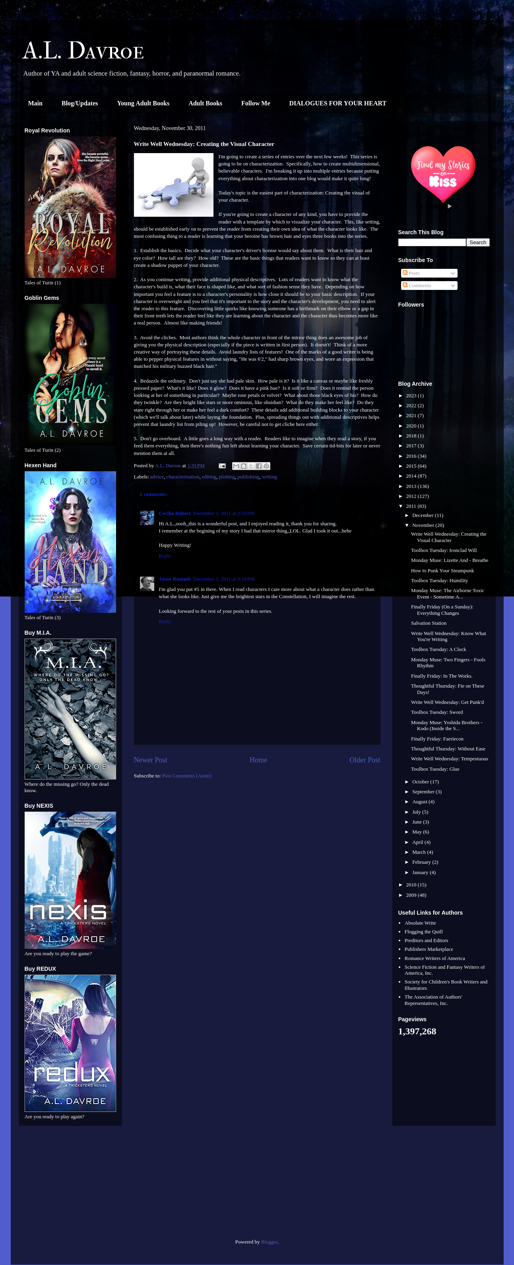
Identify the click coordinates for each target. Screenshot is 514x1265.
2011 (412, 506)
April (418, 842)
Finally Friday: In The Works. (442, 676)
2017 (412, 446)
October (421, 782)
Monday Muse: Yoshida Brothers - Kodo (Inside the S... (446, 725)
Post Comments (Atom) (186, 776)
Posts (411, 273)
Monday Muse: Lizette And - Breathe (450, 560)
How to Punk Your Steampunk (442, 570)
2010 (412, 885)
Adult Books (205, 103)
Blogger (269, 1242)
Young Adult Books (143, 103)
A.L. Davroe (83, 51)
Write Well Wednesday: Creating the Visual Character (449, 537)
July (417, 812)
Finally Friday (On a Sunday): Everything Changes (442, 610)
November (423, 525)
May (417, 832)
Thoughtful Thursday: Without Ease (448, 749)
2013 (412, 486)
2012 (412, 496)
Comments (417, 285)
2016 (412, 456)
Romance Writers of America (435, 958)
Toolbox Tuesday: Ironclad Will (444, 550)
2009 (412, 895)
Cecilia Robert (175, 513)
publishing (249, 477)
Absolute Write (420, 923)
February (422, 862)
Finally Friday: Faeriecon (437, 739)
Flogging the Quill (424, 932)
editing (209, 477)
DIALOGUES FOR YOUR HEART (338, 103)
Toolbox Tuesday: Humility (439, 580)
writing (269, 477)
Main (35, 103)
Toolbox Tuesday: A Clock (438, 649)
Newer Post (150, 760)
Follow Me (255, 103)
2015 (412, 466)
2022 (412, 405)
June (417, 822)
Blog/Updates (80, 103)
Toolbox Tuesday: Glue (435, 769)
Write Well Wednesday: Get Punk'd (447, 702)
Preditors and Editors (426, 940)
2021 (412, 415)
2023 (412, 395)
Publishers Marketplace (429, 949)
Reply (165, 556)
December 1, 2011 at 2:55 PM (224, 513)
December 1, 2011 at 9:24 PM (224, 579)
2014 (412, 476)
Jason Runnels (175, 579)
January (421, 872)
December (423, 515)
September (424, 792)
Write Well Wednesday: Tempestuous (449, 759)
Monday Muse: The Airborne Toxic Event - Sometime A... (447, 593)
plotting (227, 477)
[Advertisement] (70, 1185)
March (419, 852)
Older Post (364, 760)
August (420, 801)
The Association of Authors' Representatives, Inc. (433, 1000)
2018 (412, 436)
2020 (412, 426)
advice (157, 477)
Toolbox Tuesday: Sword (437, 712)
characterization (182, 477)
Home (258, 760)
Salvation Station (428, 623)
